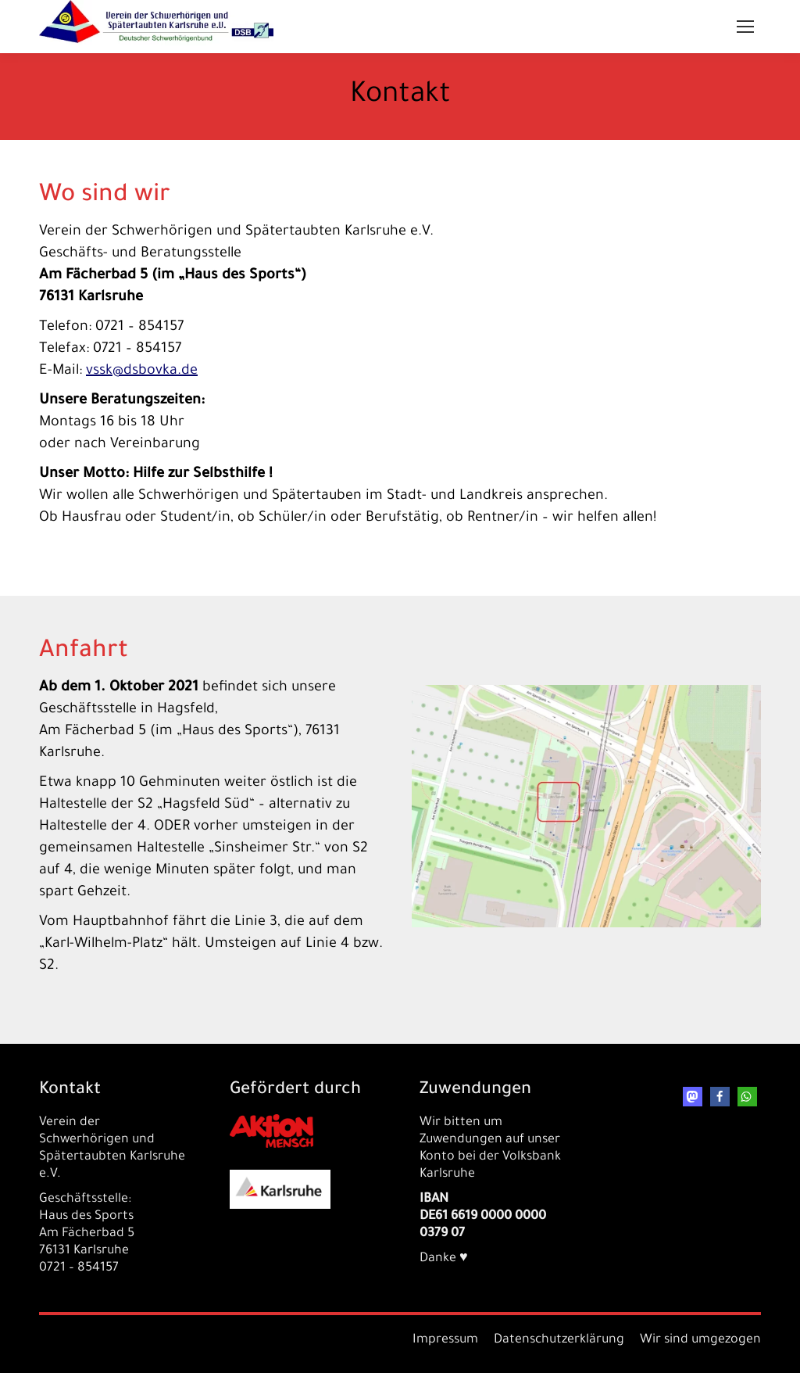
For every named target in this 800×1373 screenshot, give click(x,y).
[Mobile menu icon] (745, 26)
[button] (692, 1096)
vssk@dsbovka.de (142, 371)
